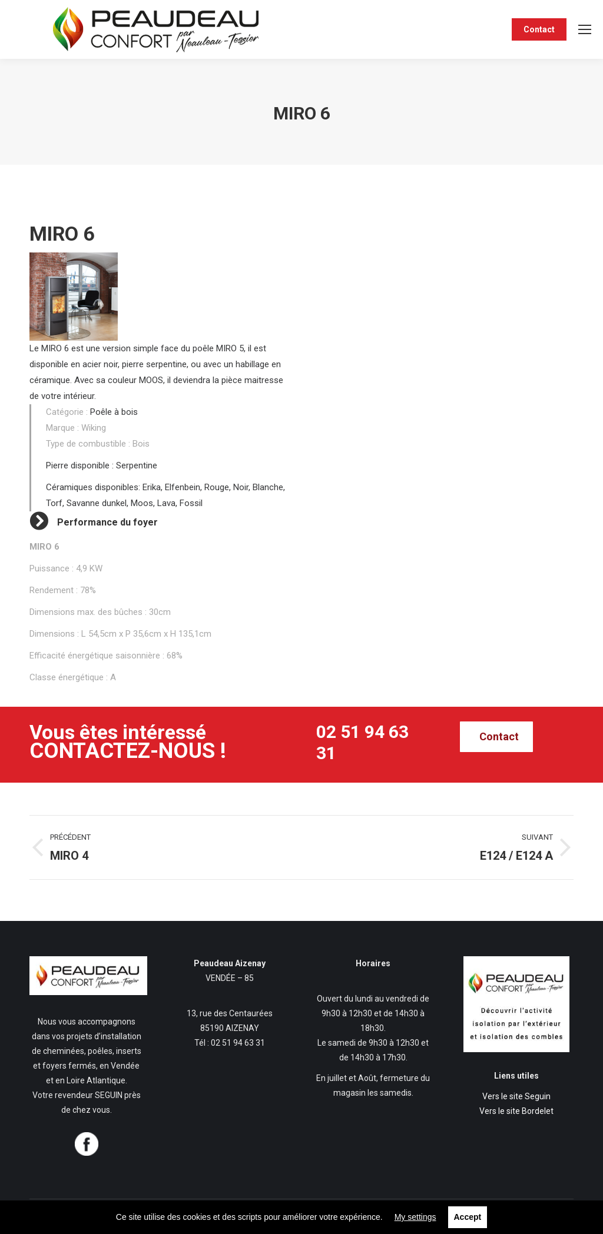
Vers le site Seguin (516, 1096)
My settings (415, 1217)
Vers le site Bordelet (516, 1111)
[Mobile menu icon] (584, 29)
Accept (468, 1217)
